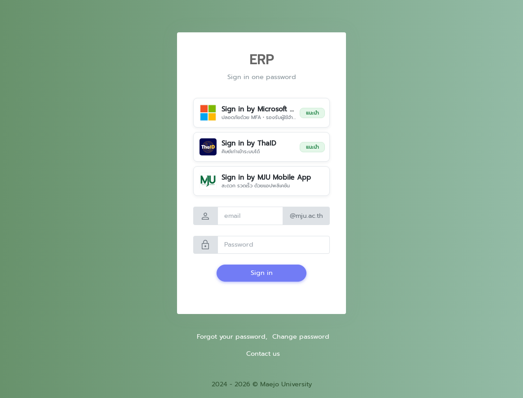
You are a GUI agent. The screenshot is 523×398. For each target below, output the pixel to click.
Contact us (263, 353)
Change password (300, 336)
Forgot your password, (232, 336)
